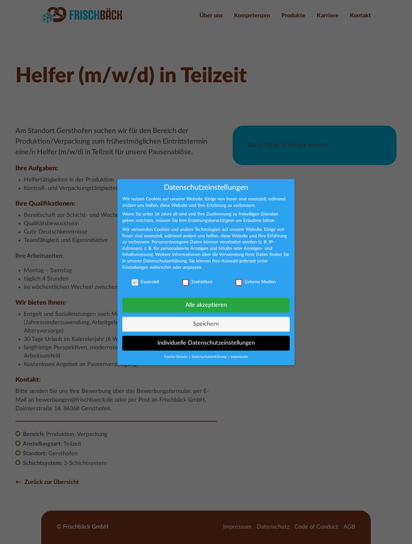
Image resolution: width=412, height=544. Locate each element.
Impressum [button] (239, 353)
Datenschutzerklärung (165, 257)
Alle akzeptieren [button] (206, 301)
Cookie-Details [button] (176, 353)
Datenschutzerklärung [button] (210, 353)
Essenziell (145, 279)
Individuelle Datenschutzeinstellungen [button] (206, 339)
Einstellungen (135, 264)
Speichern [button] (206, 320)
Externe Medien (256, 279)
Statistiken (197, 279)
